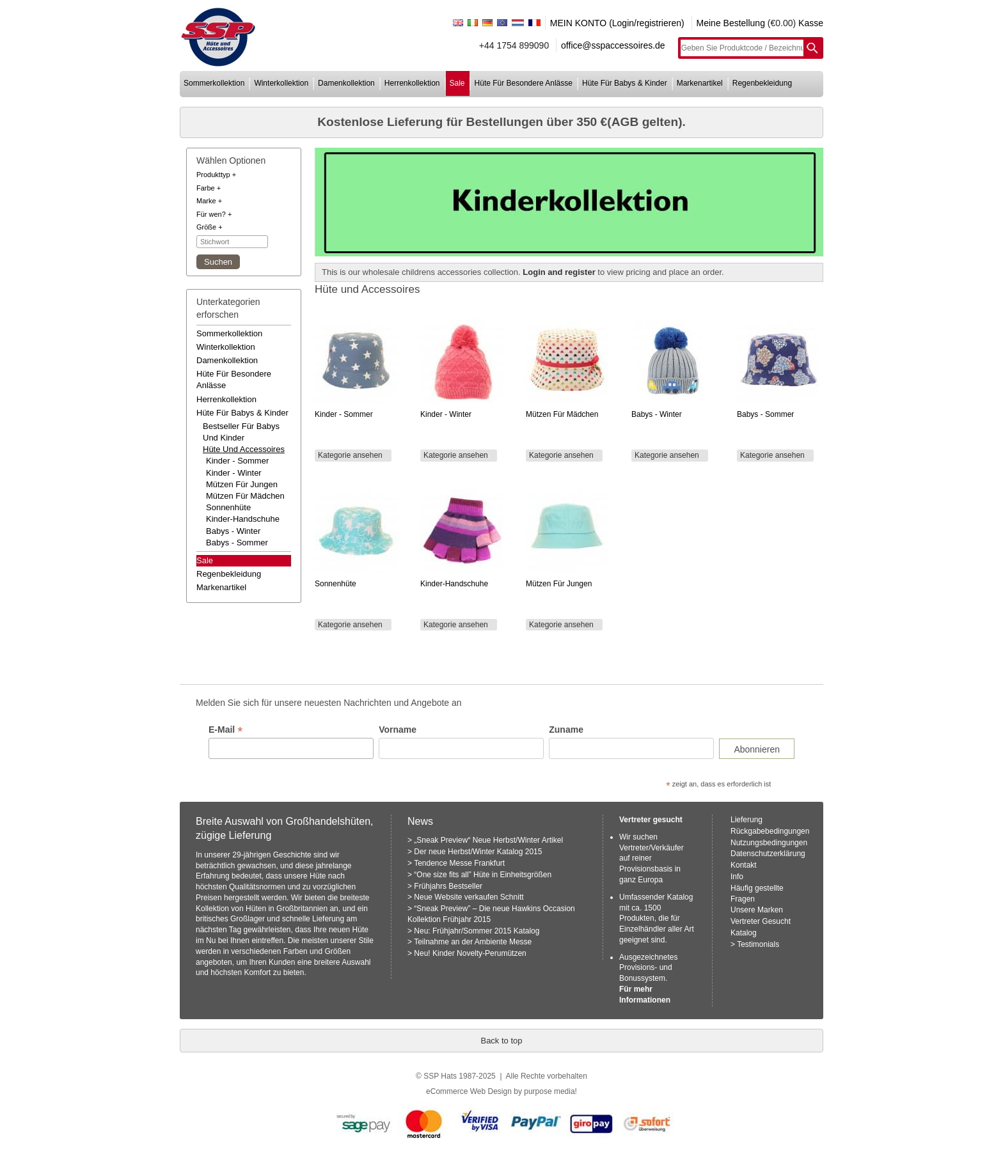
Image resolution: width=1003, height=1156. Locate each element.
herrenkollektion (412, 83)
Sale (204, 560)
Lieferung (746, 819)
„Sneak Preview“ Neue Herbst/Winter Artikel (488, 840)
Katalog (744, 932)
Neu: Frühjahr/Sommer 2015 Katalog (476, 930)
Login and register (559, 272)
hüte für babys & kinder (624, 83)
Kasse (810, 23)
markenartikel (700, 83)
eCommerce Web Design (469, 1091)
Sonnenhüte (228, 507)
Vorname (397, 729)
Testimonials (758, 944)
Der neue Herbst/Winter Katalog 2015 (478, 851)
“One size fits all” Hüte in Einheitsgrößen (482, 874)
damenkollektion (346, 83)
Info (737, 876)
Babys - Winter (233, 531)
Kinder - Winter (234, 473)
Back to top (501, 1040)
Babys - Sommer (237, 542)
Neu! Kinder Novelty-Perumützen (470, 953)
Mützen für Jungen (242, 484)
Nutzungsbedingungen (769, 842)
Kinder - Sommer (237, 460)
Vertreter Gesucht (761, 921)
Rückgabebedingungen (770, 831)
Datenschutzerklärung (768, 853)
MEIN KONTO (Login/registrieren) (617, 23)
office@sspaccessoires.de (613, 45)
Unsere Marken (757, 909)
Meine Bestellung (731, 23)
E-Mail (225, 730)
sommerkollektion (214, 83)
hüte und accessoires (244, 449)
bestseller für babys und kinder (241, 431)
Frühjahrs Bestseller (448, 886)
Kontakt (744, 865)
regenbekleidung (762, 83)
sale (457, 83)
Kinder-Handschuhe (243, 519)
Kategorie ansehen (350, 455)
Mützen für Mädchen (245, 496)
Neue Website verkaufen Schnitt (468, 897)
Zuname (566, 729)
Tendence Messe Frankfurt (459, 863)
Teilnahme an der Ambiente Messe (473, 941)
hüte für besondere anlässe (524, 83)
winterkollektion (281, 83)
